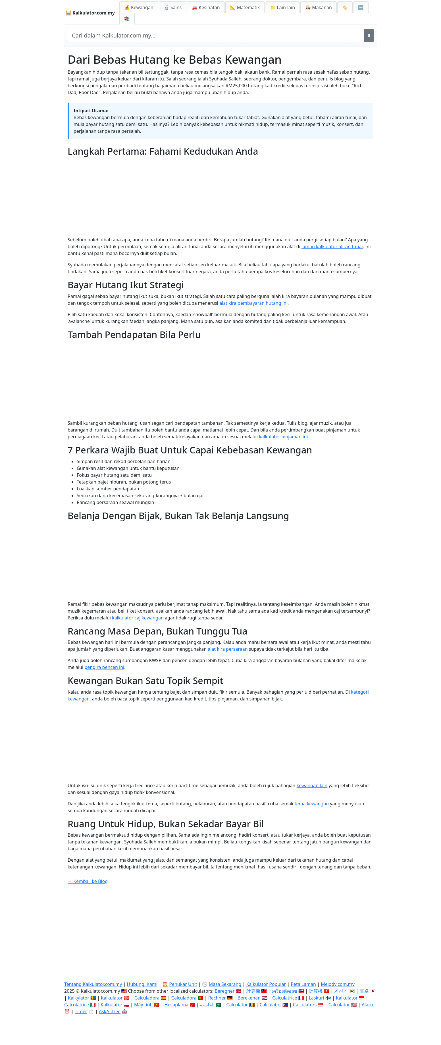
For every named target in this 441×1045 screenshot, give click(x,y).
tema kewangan (312, 804)
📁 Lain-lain (282, 7)
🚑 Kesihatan (206, 7)
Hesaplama (176, 1005)
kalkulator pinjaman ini (283, 437)
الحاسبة (207, 1005)
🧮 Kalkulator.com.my (90, 13)
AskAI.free (109, 1011)
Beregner (224, 991)
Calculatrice (284, 998)
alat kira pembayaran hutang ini (253, 303)
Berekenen (249, 998)
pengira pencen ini (104, 667)
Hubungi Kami (142, 984)
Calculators (305, 1005)
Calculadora (147, 998)
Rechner (217, 998)
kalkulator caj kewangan (138, 618)
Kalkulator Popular (266, 984)
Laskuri (316, 998)
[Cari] (369, 35)
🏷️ (345, 7)
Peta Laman (303, 984)
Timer (81, 1011)
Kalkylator (78, 998)
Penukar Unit (183, 984)
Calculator (237, 1005)
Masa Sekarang (225, 984)
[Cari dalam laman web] (215, 35)
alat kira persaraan (227, 649)
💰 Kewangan (138, 7)
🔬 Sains (173, 7)
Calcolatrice (76, 1005)
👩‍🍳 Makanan (318, 7)
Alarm (368, 1005)
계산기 (341, 991)
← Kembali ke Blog (88, 881)
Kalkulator (112, 998)
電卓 (364, 991)
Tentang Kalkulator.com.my (93, 984)
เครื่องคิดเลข (284, 991)
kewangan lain (312, 785)
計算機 (253, 991)
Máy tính (143, 1005)
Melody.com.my (338, 984)
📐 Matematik (245, 7)
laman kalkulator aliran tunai (332, 246)
